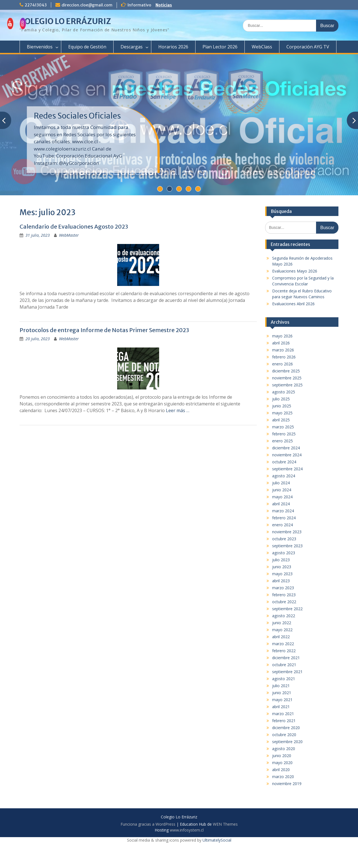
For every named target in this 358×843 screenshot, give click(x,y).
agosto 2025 (283, 392)
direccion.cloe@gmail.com (87, 5)
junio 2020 (281, 755)
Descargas (132, 47)
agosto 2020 (283, 748)
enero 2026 (282, 364)
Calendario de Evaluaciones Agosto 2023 (74, 226)
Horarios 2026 (173, 47)
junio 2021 (281, 692)
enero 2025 (282, 440)
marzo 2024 (283, 510)
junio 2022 (281, 622)
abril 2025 (281, 419)
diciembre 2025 (286, 371)
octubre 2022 (284, 601)
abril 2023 (281, 580)
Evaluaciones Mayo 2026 (294, 271)
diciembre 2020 (286, 727)
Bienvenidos (40, 47)
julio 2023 (281, 559)
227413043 (36, 5)
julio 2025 (281, 398)
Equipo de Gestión (87, 47)
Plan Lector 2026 (219, 47)
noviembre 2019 (287, 783)
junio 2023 (281, 566)
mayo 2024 (282, 496)
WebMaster (69, 235)
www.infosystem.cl (187, 830)
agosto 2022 (283, 615)
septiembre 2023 (287, 545)
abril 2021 (281, 706)
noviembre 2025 (287, 378)
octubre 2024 (284, 461)
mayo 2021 (282, 699)
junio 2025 (281, 405)
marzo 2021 (283, 713)
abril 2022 (281, 636)
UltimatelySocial (216, 840)
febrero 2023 (284, 594)
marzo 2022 (283, 643)
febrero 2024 (284, 517)
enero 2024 (282, 524)
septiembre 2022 (287, 608)
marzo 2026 (283, 350)
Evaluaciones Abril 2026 (293, 303)
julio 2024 (281, 482)
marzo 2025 (283, 426)
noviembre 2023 (287, 531)
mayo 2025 (282, 412)
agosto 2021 (283, 678)
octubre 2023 (284, 538)
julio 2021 (281, 685)
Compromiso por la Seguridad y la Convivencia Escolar (88, 120)
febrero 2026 (284, 357)
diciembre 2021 (286, 657)
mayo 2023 (282, 573)
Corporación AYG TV (307, 47)
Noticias (164, 5)
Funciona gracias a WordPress (148, 824)
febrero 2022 (284, 650)
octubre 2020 (284, 734)
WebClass (262, 47)
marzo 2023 (283, 587)
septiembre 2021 (287, 671)
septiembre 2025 (287, 385)
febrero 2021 (284, 720)
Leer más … (177, 410)
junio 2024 (281, 489)
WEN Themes (225, 824)
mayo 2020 (282, 762)
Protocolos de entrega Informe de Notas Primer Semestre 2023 (104, 330)
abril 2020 (281, 769)
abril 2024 (281, 503)
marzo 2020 (283, 776)
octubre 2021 (284, 664)
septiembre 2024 (287, 468)
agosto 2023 (283, 552)
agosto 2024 (283, 475)
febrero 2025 (284, 433)
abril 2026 (281, 343)
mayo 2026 (282, 336)
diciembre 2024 (286, 447)
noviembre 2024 (287, 454)
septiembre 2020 (287, 741)
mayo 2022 (282, 629)
